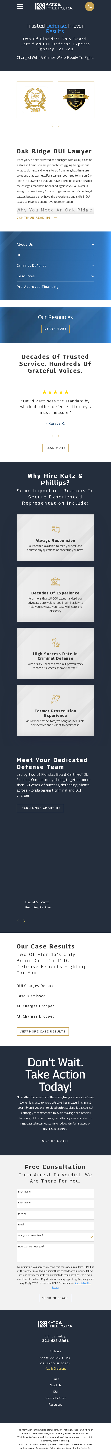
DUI (55, 1392)
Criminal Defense (55, 1398)
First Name (24, 1191)
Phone (22, 1213)
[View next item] (58, 125)
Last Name (24, 1202)
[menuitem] (53, 244)
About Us (55, 1385)
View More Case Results (43, 1031)
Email (21, 1224)
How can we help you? (31, 1246)
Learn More (55, 329)
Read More (56, 448)
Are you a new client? (30, 1235)
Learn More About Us (40, 808)
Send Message (55, 1298)
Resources (55, 1405)
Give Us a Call (55, 1141)
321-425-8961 (55, 1341)
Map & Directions (55, 1369)
